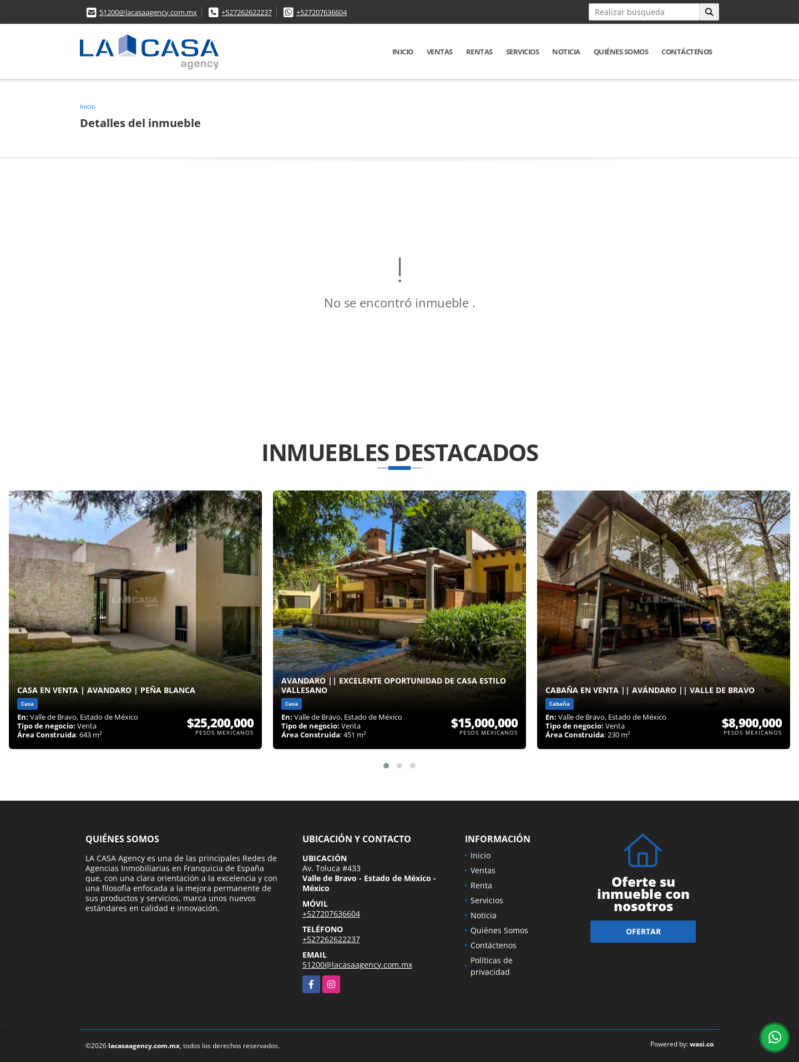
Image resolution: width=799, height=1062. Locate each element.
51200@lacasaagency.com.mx (148, 12)
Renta (481, 885)
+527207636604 (321, 12)
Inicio (402, 52)
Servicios (522, 52)
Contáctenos (686, 52)
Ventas (440, 52)
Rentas (479, 52)
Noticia (566, 52)
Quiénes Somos (621, 52)
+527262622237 (246, 12)
